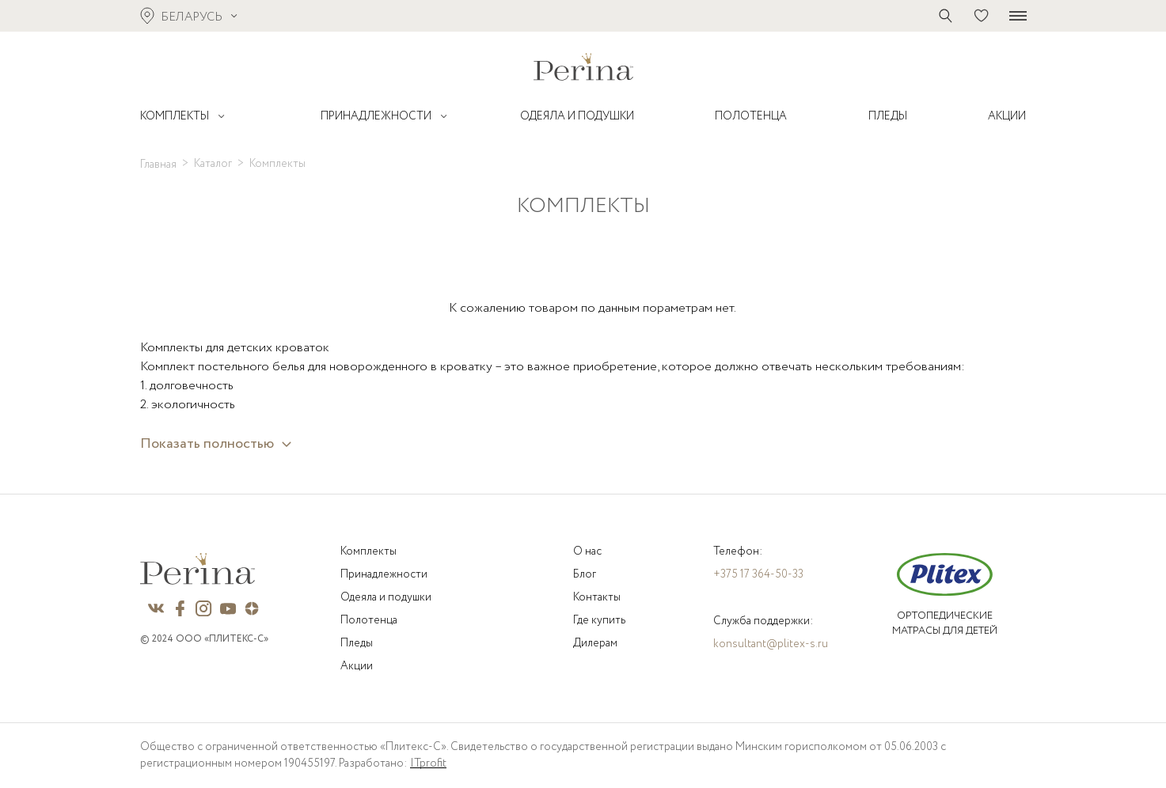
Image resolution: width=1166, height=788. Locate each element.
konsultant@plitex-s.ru (770, 644)
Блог (584, 574)
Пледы (356, 643)
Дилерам (595, 643)
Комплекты (368, 551)
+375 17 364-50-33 (758, 574)
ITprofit (428, 763)
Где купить (599, 620)
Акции (356, 666)
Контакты (597, 597)
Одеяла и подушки (385, 597)
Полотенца (368, 620)
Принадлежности (383, 574)
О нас (587, 551)
